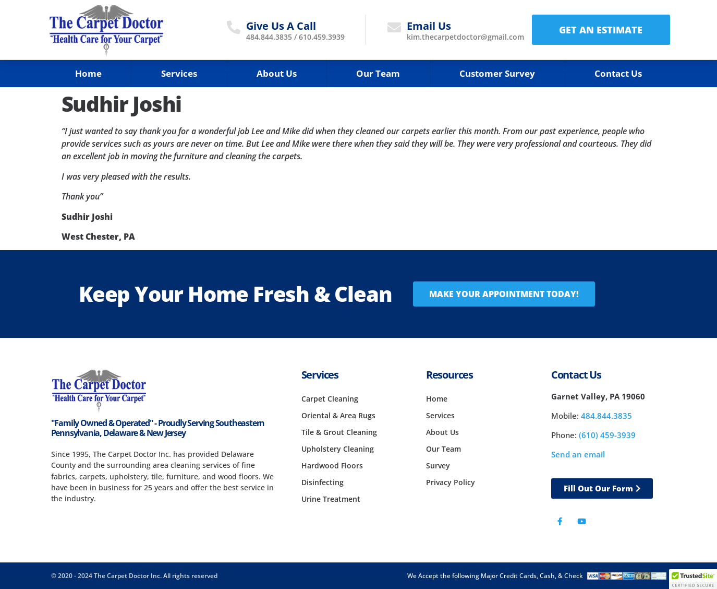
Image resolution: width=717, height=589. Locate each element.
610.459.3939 (322, 37)
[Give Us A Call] (233, 27)
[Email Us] (394, 27)
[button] (693, 579)
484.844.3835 (269, 37)
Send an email (578, 454)
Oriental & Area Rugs (338, 415)
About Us (277, 73)
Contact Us (618, 73)
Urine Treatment (330, 499)
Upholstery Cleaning (337, 449)
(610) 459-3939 (607, 435)
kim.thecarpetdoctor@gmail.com (465, 37)
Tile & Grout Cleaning (339, 432)
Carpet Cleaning (329, 399)
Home (88, 73)
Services (179, 73)
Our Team (378, 73)
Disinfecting (322, 482)
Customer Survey (497, 73)
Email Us (429, 26)
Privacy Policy (450, 482)
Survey (438, 465)
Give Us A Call (281, 26)
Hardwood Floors (332, 465)
